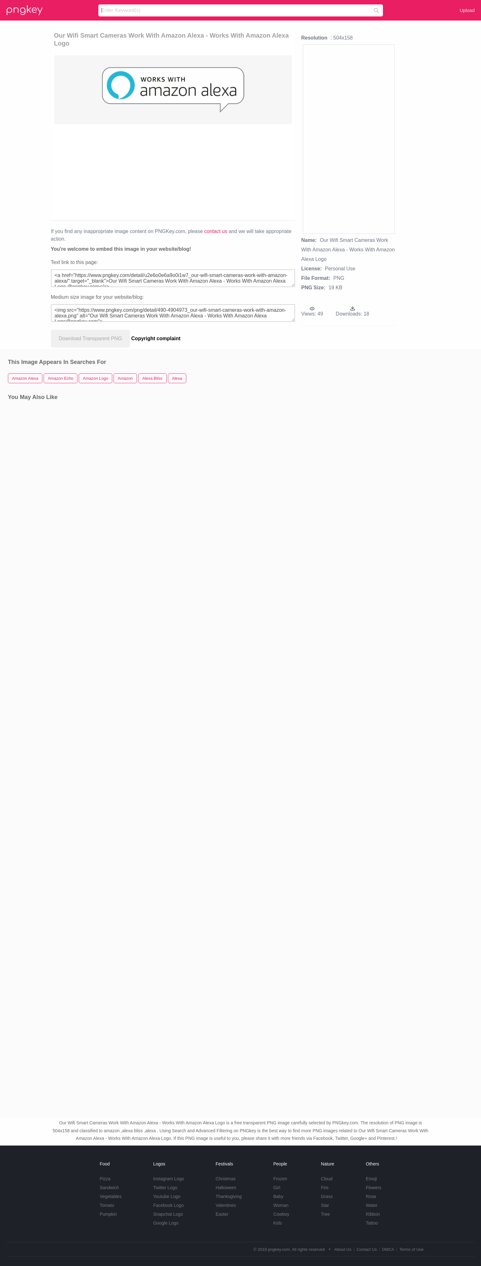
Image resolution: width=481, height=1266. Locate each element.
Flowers (373, 1187)
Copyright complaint (156, 338)
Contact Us (366, 1249)
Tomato (107, 1205)
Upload (467, 10)
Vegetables (110, 1196)
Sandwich (109, 1187)
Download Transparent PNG (90, 338)
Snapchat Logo (168, 1214)
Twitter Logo (165, 1187)
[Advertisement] (133, 171)
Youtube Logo (166, 1196)
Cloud (327, 1178)
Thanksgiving (229, 1196)
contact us (215, 231)
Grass (327, 1196)
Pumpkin (108, 1214)
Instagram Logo (168, 1178)
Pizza (105, 1178)
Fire (325, 1187)
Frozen (280, 1178)
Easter (222, 1214)
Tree (325, 1214)
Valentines (226, 1205)
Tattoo (372, 1223)
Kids (277, 1223)
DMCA (388, 1249)
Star (325, 1205)
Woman (280, 1205)
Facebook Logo (168, 1205)
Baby (278, 1196)
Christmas (226, 1178)
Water (372, 1205)
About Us (342, 1249)
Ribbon (373, 1214)
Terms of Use (411, 1249)
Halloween (226, 1187)
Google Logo (165, 1223)
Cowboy (281, 1214)
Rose (371, 1196)
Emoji (371, 1178)
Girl (276, 1187)
